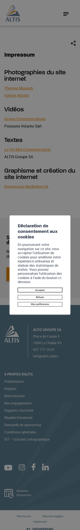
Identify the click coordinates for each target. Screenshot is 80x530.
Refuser (40, 297)
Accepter (40, 289)
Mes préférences (40, 306)
